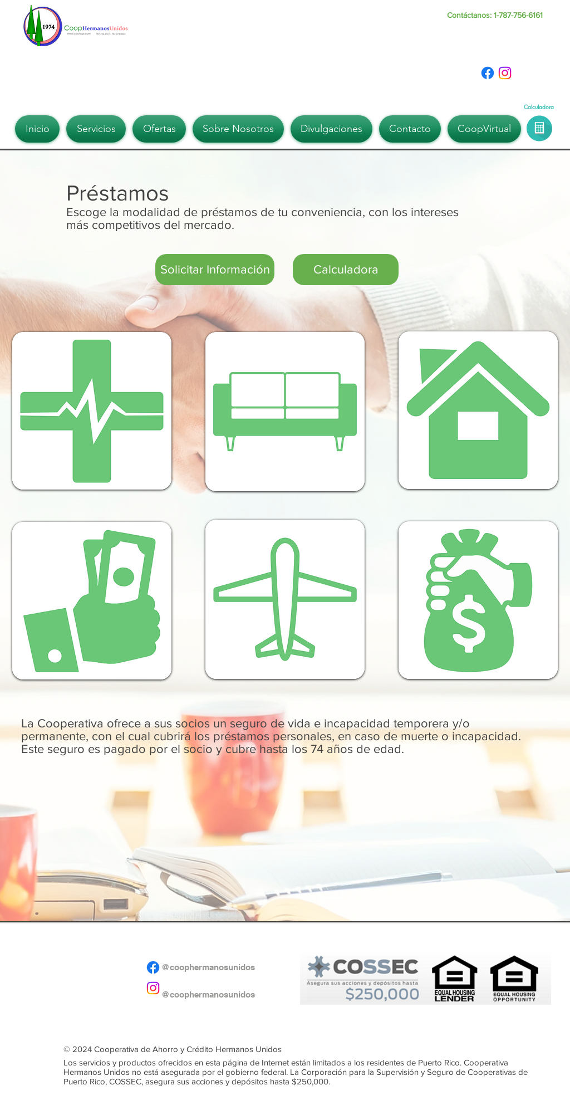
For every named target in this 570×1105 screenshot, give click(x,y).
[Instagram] (505, 73)
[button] (96, 129)
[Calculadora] (346, 269)
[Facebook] (487, 73)
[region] (91, 412)
